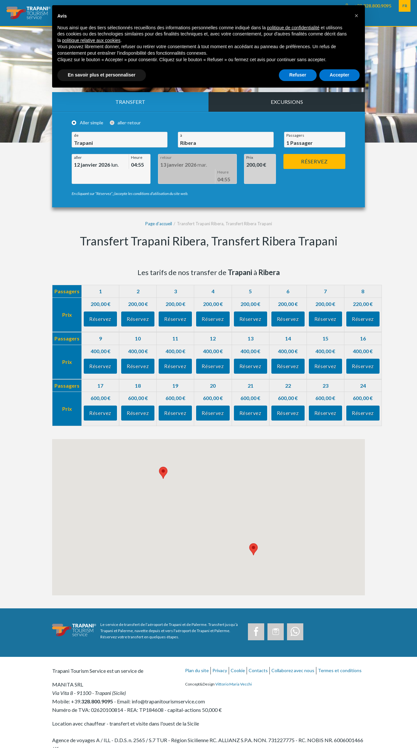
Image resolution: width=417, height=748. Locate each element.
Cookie (238, 655)
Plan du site (197, 655)
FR (404, 5)
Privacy (219, 655)
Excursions (287, 102)
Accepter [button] (339, 74)
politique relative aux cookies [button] (91, 40)
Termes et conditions (340, 655)
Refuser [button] (297, 74)
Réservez (314, 161)
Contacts (258, 655)
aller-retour (129, 123)
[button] (356, 15)
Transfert (130, 102)
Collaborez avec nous (292, 655)
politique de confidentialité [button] (293, 27)
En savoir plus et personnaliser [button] (102, 74)
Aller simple (91, 123)
